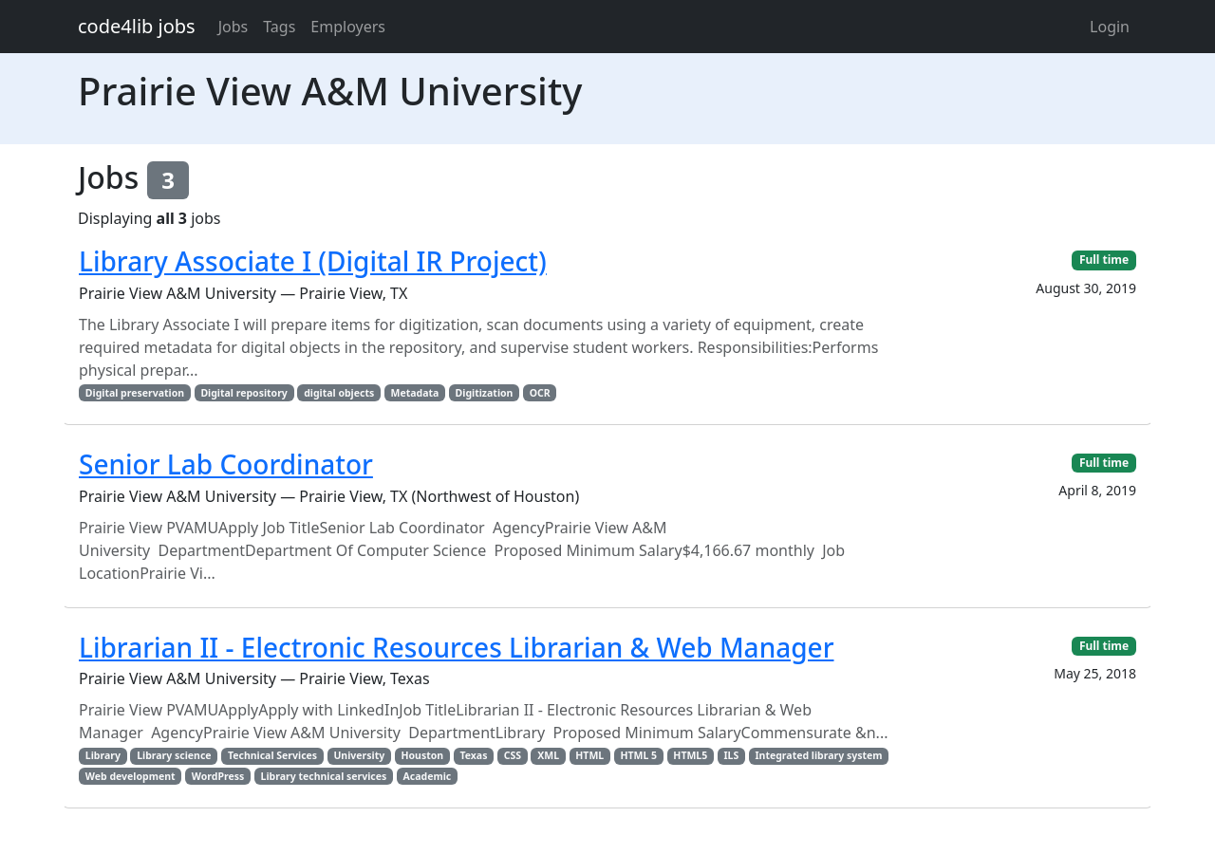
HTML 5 (638, 755)
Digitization (485, 392)
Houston (422, 755)
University (358, 755)
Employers (347, 26)
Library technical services (324, 776)
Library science (174, 755)
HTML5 (690, 755)
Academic (427, 776)
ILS (730, 755)
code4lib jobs (137, 26)
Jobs (233, 26)
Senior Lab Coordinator (226, 464)
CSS (512, 755)
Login (1110, 26)
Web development (130, 776)
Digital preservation (134, 392)
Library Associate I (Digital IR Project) (313, 261)
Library (103, 755)
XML (548, 755)
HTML (589, 755)
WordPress (218, 776)
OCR (540, 392)
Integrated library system (819, 755)
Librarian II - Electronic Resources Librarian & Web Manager (456, 647)
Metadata (415, 392)
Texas (473, 755)
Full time (1104, 259)
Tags (279, 26)
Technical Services (272, 755)
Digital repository (243, 392)
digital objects (339, 392)
